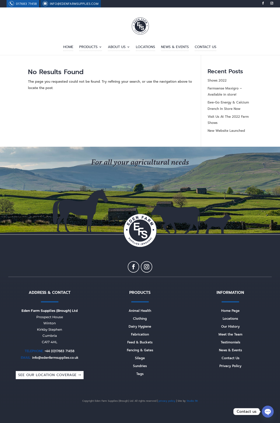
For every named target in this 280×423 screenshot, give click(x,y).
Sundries (140, 366)
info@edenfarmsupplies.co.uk (55, 357)
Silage (140, 358)
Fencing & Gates (140, 350)
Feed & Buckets (139, 342)
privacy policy (167, 401)
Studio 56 (192, 401)
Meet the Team (230, 334)
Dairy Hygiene (140, 326)
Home (68, 47)
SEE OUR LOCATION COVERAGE (47, 375)
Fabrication (140, 334)
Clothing (140, 318)
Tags (140, 373)
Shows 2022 (217, 80)
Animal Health (140, 310)
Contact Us (205, 47)
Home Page (230, 310)
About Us (117, 47)
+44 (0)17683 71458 (59, 351)
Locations (145, 47)
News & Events (175, 47)
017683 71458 (26, 4)
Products (88, 47)
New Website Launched (226, 130)
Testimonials (230, 342)
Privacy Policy (230, 366)
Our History (230, 326)
